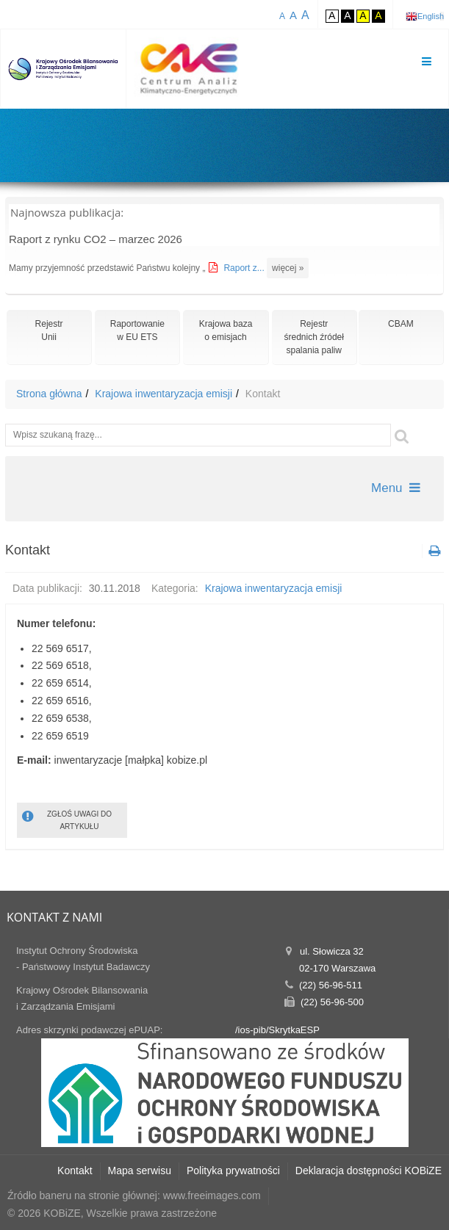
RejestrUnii (49, 330)
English (430, 16)
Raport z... (245, 268)
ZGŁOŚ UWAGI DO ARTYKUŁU (67, 819)
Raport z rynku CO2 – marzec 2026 (95, 239)
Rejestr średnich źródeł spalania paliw (314, 337)
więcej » (287, 268)
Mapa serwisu (139, 1170)
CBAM (401, 324)
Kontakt (74, 1170)
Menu (395, 488)
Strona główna (49, 393)
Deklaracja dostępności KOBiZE (368, 1170)
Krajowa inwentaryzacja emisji (163, 393)
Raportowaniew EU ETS (137, 330)
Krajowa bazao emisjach (226, 330)
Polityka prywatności (233, 1170)
